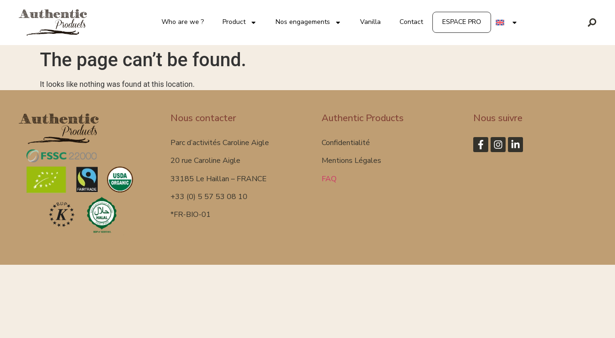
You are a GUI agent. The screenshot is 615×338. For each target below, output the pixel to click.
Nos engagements (308, 23)
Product (240, 23)
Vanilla (370, 21)
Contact (411, 21)
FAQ (329, 179)
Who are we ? (182, 21)
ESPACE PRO (461, 21)
